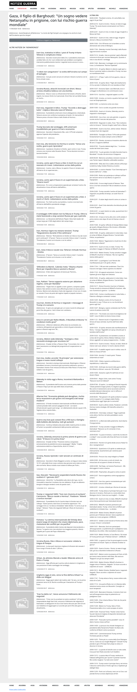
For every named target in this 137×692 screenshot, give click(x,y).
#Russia (73, 9)
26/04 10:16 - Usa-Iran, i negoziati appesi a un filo (106, 95)
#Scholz (112, 9)
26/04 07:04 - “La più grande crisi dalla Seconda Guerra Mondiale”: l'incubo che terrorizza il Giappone (108, 153)
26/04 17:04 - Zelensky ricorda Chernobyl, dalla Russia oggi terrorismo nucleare (108, 50)
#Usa (43, 9)
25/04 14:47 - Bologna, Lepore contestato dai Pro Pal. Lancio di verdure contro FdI (108, 309)
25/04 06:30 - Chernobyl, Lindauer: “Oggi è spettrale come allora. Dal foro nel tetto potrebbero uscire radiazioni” (107, 415)
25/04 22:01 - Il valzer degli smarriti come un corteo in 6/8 (108, 200)
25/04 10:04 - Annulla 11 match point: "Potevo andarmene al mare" (105, 356)
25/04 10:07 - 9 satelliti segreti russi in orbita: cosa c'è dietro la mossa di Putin (108, 351)
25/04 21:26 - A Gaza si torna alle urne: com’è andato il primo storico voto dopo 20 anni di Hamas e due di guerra (108, 219)
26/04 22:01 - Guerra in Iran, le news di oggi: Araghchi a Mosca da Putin (109, 33)
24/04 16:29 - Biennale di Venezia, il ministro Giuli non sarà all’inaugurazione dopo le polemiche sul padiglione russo (108, 594)
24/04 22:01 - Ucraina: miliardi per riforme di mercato (108, 487)
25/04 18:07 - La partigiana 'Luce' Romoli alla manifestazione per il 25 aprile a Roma (105, 262)
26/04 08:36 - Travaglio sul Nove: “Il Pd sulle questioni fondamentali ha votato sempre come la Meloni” (108, 136)
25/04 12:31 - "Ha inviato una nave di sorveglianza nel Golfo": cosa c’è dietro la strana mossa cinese (108, 315)
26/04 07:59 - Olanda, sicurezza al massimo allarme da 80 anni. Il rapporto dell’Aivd (108, 141)
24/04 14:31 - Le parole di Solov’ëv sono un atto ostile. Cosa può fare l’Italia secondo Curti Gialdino (108, 651)
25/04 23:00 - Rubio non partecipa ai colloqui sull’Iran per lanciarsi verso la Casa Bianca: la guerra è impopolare (108, 177)
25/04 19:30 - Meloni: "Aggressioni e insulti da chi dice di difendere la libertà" (108, 242)
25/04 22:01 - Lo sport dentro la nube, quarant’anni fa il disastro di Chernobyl (108, 212)
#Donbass (101, 9)
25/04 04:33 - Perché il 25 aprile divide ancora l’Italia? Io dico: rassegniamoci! (109, 444)
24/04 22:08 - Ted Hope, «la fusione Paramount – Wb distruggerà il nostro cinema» (107, 467)
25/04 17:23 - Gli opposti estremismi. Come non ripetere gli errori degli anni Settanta (106, 273)
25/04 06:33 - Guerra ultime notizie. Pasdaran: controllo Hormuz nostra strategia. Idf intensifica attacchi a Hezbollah (109, 407)
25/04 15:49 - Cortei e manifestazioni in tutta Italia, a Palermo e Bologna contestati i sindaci (107, 295)
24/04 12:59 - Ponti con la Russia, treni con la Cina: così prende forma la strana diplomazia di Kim (108, 673)
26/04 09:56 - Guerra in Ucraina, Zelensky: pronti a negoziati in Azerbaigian (107, 112)
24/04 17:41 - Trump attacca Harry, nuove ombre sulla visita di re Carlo (108, 579)
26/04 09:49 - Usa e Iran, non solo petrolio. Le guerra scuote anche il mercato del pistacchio (108, 118)
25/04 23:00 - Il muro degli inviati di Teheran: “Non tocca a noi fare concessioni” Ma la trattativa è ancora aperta (108, 185)
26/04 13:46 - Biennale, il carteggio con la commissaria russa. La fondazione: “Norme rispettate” (108, 64)
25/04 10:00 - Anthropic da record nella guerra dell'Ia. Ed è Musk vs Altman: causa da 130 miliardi (108, 368)
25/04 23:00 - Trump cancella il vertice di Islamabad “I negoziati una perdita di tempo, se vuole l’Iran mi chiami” (108, 193)
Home (11, 9)
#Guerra (33, 9)
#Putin (91, 9)
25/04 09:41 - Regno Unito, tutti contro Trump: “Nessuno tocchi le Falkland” (105, 380)
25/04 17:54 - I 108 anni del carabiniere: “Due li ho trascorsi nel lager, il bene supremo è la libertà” (107, 267)
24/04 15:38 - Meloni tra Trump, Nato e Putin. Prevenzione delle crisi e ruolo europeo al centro (106, 607)
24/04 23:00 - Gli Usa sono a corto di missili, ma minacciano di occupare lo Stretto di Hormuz (106, 461)
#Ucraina (52, 9)
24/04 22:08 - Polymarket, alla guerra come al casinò (107, 472)
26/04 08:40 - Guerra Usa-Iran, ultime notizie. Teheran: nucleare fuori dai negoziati (108, 130)
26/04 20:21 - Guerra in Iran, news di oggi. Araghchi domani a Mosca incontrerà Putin (107, 39)
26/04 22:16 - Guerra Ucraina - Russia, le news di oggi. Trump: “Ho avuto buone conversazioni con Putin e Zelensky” (108, 26)
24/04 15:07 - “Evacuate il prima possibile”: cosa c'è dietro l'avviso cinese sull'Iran (107, 621)
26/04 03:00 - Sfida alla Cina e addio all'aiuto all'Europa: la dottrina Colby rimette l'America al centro (108, 165)
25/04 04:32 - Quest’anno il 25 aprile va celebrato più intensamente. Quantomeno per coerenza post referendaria (107, 451)
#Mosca (63, 9)
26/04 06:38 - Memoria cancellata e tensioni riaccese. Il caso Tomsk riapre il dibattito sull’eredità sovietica (108, 159)
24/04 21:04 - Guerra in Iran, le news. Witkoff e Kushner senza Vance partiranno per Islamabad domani (109, 500)
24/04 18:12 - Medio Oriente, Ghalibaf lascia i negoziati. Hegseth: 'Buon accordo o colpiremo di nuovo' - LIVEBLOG (108, 572)
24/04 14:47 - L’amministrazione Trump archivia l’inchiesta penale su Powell (106, 635)
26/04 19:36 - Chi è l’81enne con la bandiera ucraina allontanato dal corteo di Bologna (107, 45)
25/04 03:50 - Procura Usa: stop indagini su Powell (107, 457)
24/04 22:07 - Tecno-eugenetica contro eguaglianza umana (107, 477)
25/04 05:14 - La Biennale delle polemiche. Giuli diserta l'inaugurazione (108, 422)
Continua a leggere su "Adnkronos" (48, 40)
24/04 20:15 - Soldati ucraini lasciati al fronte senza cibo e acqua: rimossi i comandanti (108, 522)
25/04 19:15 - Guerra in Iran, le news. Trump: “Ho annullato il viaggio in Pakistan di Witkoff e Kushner (107, 248)
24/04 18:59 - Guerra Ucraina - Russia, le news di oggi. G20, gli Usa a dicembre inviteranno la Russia (108, 549)
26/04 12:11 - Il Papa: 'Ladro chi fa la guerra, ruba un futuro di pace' (107, 78)
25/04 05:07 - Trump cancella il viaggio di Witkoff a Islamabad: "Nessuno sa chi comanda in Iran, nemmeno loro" (107, 429)
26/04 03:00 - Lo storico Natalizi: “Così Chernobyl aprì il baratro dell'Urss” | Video (108, 171)
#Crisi (82, 9)
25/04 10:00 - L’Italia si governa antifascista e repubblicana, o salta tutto (105, 362)
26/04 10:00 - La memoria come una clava (104, 104)
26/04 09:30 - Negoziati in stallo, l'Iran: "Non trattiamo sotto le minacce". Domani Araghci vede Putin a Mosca (108, 124)
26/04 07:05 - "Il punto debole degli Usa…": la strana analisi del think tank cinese (107, 147)
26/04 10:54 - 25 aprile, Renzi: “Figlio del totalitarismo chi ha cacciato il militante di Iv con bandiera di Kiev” (108, 84)
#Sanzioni (123, 9)
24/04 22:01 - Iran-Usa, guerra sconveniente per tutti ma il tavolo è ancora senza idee (108, 482)
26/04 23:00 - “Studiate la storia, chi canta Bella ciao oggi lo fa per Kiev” (107, 19)
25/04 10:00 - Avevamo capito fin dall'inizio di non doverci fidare (106, 374)
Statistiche (22, 9)
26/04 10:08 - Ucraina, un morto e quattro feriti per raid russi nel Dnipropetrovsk (109, 99)
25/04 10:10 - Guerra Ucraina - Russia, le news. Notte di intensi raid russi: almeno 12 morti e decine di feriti (108, 345)
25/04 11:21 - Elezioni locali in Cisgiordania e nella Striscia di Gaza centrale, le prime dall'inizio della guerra (107, 322)
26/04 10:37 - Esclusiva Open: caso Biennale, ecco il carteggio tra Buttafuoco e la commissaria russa (107, 90)
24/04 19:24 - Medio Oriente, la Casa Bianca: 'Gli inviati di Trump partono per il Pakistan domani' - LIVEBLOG (108, 536)
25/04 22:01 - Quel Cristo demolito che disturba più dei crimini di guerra (108, 206)
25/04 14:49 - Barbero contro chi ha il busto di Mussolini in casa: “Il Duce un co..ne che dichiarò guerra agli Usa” (106, 302)
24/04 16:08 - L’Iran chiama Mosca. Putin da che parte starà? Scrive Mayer (108, 601)
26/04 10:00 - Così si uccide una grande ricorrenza (107, 108)
